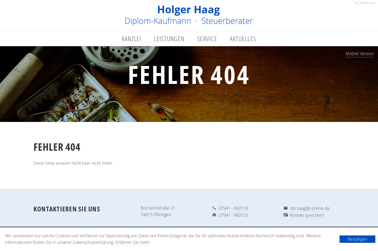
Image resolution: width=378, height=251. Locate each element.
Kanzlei (131, 38)
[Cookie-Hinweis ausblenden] (357, 239)
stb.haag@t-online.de (309, 208)
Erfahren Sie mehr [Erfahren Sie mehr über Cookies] (132, 242)
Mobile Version (360, 53)
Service (207, 38)
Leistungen (169, 38)
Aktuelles (243, 38)
